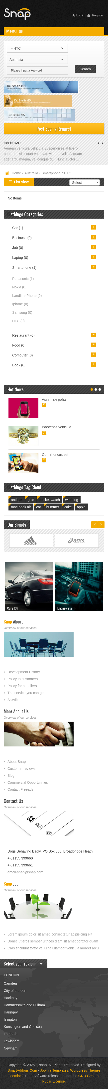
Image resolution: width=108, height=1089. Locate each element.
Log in (78, 15)
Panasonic (23, 279)
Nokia (19, 287)
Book (18, 365)
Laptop (20, 258)
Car (17, 228)
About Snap (16, 762)
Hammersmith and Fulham (24, 1005)
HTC (18, 321)
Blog (10, 776)
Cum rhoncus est (55, 455)
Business (22, 238)
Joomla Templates (54, 1070)
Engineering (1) (66, 608)
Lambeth (10, 1034)
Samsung (22, 312)
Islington (10, 1019)
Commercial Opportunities (27, 782)
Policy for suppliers (22, 686)
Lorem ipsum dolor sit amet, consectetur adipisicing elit (49, 934)
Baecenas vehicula (56, 427)
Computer (22, 355)
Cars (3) (12, 608)
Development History (23, 672)
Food (18, 345)
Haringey (11, 1012)
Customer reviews (21, 769)
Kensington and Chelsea (23, 1027)
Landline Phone (27, 296)
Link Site (31, 541)
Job (17, 248)
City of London (15, 991)
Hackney (10, 998)
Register (95, 15)
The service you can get (26, 693)
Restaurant (23, 335)
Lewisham (11, 1041)
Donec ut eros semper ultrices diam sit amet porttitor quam (52, 941)
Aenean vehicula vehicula (24, 148)
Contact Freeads (20, 789)
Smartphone (51, 173)
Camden (10, 983)
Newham (10, 1048)
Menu (14, 31)
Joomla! (14, 1076)
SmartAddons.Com (22, 1070)
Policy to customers (22, 679)
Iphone (20, 304)
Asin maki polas (54, 399)
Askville (13, 700)
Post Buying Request (54, 128)
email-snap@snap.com (25, 872)
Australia (31, 173)
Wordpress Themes (85, 1070)
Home (16, 173)
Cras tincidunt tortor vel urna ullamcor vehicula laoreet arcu (53, 948)
